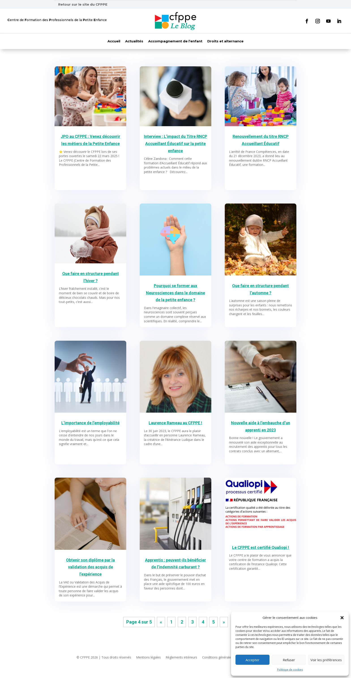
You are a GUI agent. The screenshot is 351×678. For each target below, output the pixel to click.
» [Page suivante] (224, 622)
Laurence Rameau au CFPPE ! (175, 422)
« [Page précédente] (161, 622)
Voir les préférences (326, 660)
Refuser (289, 660)
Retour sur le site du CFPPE (82, 4)
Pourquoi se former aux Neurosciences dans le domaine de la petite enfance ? (175, 292)
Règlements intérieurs (181, 657)
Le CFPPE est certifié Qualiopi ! (260, 547)
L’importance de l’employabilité (90, 422)
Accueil (113, 41)
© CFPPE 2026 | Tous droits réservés (104, 657)
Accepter (252, 660)
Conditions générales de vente (224, 657)
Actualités (134, 41)
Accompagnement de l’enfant (175, 41)
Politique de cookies (290, 670)
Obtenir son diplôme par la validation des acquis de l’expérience (90, 567)
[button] (342, 617)
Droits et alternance (225, 41)
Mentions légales (148, 657)
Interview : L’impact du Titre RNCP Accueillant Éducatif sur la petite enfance (175, 143)
